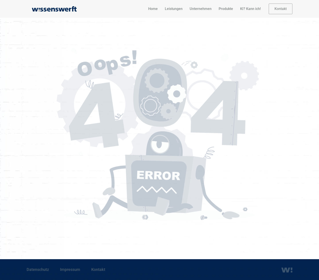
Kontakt (98, 269)
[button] (280, 9)
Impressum (70, 269)
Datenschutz (38, 269)
